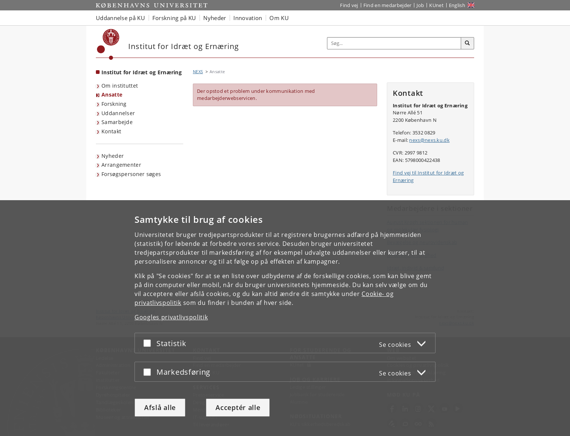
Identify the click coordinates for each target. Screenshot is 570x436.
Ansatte (111, 94)
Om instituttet (119, 85)
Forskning (114, 103)
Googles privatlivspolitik (171, 317)
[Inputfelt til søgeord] (394, 43)
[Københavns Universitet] (108, 44)
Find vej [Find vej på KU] (349, 5)
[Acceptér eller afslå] (149, 343)
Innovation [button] (247, 18)
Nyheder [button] (214, 18)
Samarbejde (117, 122)
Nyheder (112, 155)
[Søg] (467, 43)
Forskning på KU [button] (174, 18)
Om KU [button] (279, 18)
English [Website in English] (457, 5)
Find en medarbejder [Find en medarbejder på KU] (387, 5)
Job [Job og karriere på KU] (420, 5)
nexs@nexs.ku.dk (429, 140)
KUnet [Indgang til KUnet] (436, 5)
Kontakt (111, 131)
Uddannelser (118, 113)
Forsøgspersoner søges (131, 174)
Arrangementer (121, 164)
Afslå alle (160, 407)
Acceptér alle (238, 407)
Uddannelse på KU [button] (120, 18)
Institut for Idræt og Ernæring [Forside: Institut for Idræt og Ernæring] (141, 72)
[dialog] (285, 318)
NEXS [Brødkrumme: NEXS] (198, 71)
